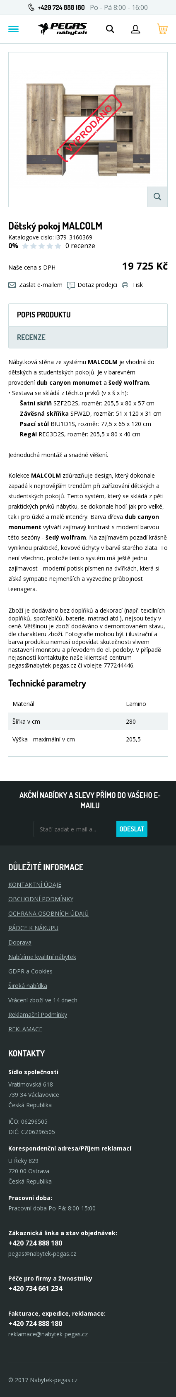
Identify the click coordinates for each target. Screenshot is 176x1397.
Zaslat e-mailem (35, 285)
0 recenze (80, 245)
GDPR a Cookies (30, 971)
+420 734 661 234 (35, 1288)
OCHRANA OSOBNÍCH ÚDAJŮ (48, 913)
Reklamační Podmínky (37, 1014)
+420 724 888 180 (61, 7)
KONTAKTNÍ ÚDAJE (34, 884)
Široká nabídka (27, 986)
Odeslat (131, 829)
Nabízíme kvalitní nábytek (42, 957)
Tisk (132, 285)
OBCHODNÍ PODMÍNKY (40, 899)
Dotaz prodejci (92, 285)
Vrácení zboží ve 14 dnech (42, 1000)
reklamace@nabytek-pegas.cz (48, 1334)
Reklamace (25, 1029)
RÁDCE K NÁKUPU (33, 928)
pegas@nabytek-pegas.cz (42, 1253)
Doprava (19, 942)
